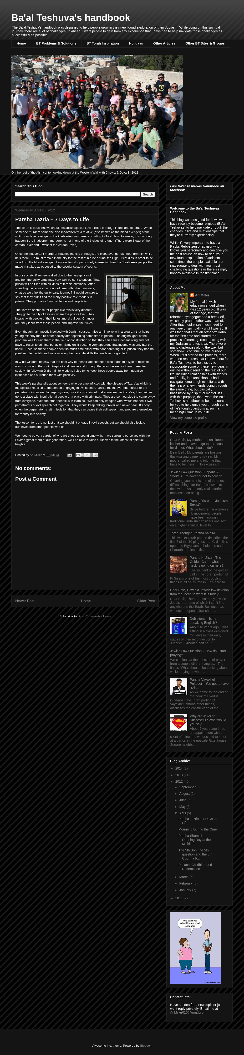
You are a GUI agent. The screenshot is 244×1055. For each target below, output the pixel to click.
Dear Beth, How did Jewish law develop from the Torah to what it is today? (199, 592)
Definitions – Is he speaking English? (203, 621)
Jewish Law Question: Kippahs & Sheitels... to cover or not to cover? (196, 474)
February (186, 883)
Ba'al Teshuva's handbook (70, 17)
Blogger (145, 1045)
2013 (179, 775)
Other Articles (164, 43)
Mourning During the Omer (198, 829)
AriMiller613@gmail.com (188, 1012)
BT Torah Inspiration (102, 43)
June (183, 800)
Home (21, 43)
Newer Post (25, 601)
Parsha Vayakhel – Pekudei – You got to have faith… (209, 684)
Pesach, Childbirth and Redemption (195, 867)
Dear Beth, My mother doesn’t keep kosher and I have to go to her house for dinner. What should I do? (197, 444)
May (182, 807)
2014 (179, 768)
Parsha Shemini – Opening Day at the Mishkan (194, 840)
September (187, 787)
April (183, 813)
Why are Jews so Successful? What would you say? (208, 720)
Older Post (146, 601)
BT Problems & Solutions (56, 43)
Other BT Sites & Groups (205, 43)
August (184, 793)
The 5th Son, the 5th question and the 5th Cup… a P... (195, 854)
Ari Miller (202, 295)
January (185, 890)
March (184, 877)
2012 (179, 781)
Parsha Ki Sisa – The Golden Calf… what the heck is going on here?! (207, 562)
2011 (179, 898)
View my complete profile (188, 418)
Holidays (136, 43)
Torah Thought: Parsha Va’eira (192, 533)
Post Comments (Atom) (94, 616)
